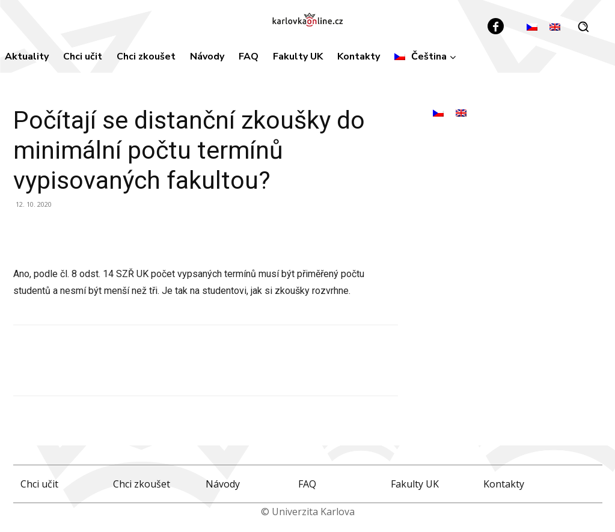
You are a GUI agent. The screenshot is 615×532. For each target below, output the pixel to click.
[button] (583, 26)
